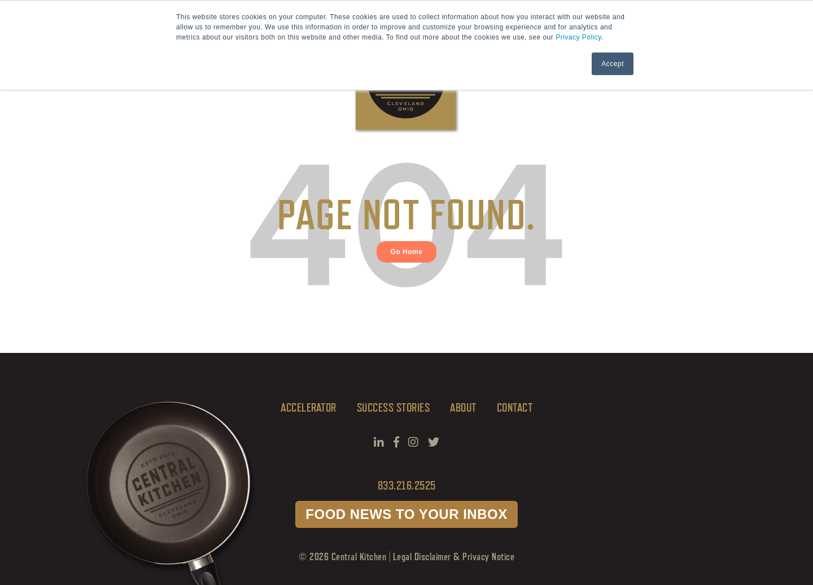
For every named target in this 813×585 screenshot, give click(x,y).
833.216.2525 (407, 485)
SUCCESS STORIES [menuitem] (393, 407)
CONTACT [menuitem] (515, 407)
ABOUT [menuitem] (463, 407)
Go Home (407, 252)
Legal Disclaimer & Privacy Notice (454, 556)
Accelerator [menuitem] (308, 407)
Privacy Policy (578, 37)
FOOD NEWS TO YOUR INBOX (406, 514)
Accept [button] (612, 64)
